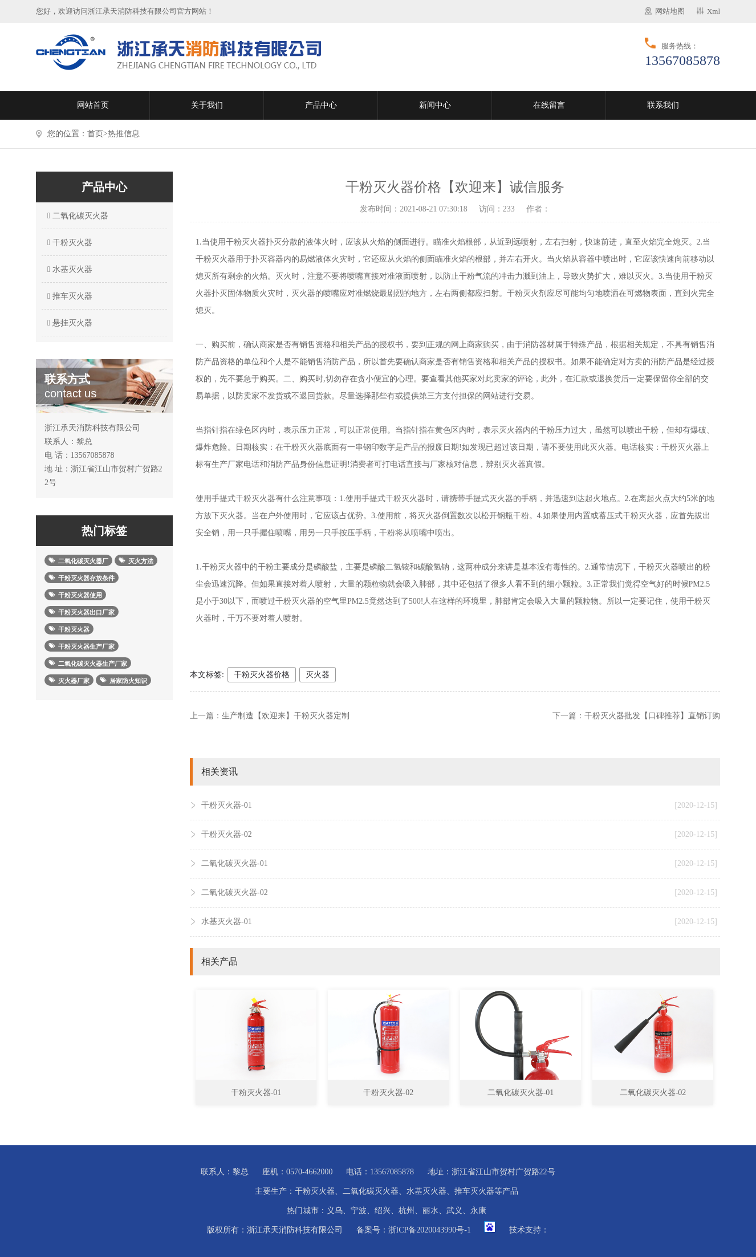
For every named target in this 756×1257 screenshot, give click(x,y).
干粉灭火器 (68, 242)
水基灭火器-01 (459, 922)
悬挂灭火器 (68, 323)
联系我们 (663, 105)
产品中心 (321, 105)
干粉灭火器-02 (459, 834)
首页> (97, 133)
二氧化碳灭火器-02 (459, 892)
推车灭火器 (68, 296)
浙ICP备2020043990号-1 (429, 1230)
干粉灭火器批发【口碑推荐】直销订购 (652, 715)
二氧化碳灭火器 (76, 215)
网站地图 (670, 11)
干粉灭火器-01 (459, 805)
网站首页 (93, 105)
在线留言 (549, 105)
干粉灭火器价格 (262, 674)
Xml (713, 11)
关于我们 (207, 105)
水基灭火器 (68, 269)
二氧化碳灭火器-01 (459, 863)
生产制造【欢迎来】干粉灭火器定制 (285, 715)
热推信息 (124, 133)
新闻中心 (435, 105)
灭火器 (318, 674)
